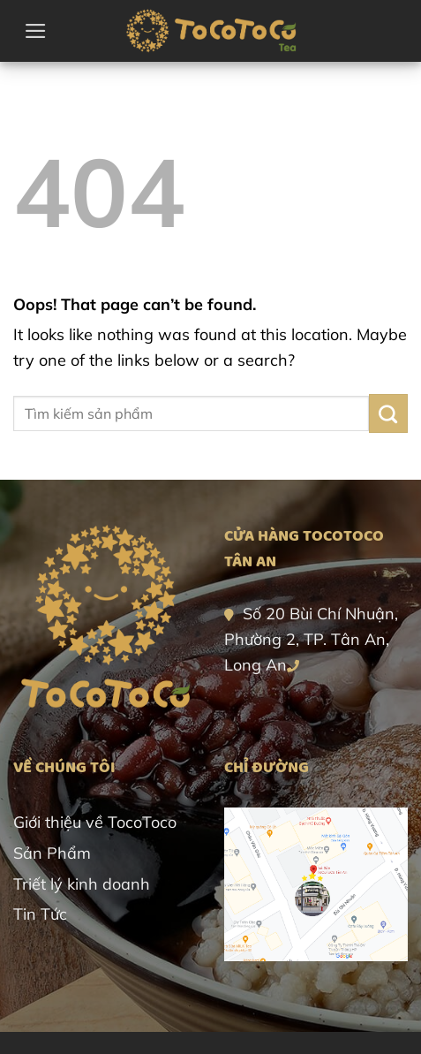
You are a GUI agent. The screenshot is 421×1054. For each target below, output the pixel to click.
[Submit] (388, 413)
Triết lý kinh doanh (81, 884)
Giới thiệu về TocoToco (95, 822)
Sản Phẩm (52, 853)
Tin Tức (40, 914)
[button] (35, 31)
